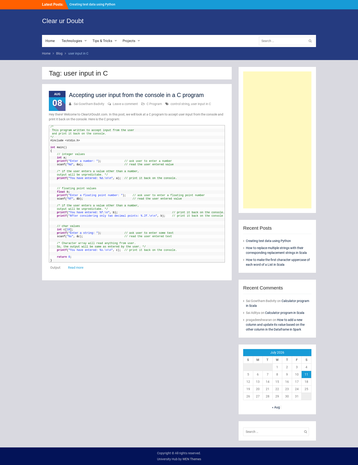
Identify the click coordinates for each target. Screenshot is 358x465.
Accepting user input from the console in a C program (136, 95)
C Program (154, 104)
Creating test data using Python (92, 4)
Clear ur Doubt (63, 20)
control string (180, 104)
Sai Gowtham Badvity (89, 104)
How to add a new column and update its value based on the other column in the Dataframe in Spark (275, 324)
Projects (129, 41)
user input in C (201, 104)
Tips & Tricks (102, 41)
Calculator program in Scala (284, 313)
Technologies (72, 41)
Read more (75, 267)
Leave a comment (125, 104)
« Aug (276, 407)
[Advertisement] (277, 139)
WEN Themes (191, 459)
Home (50, 41)
